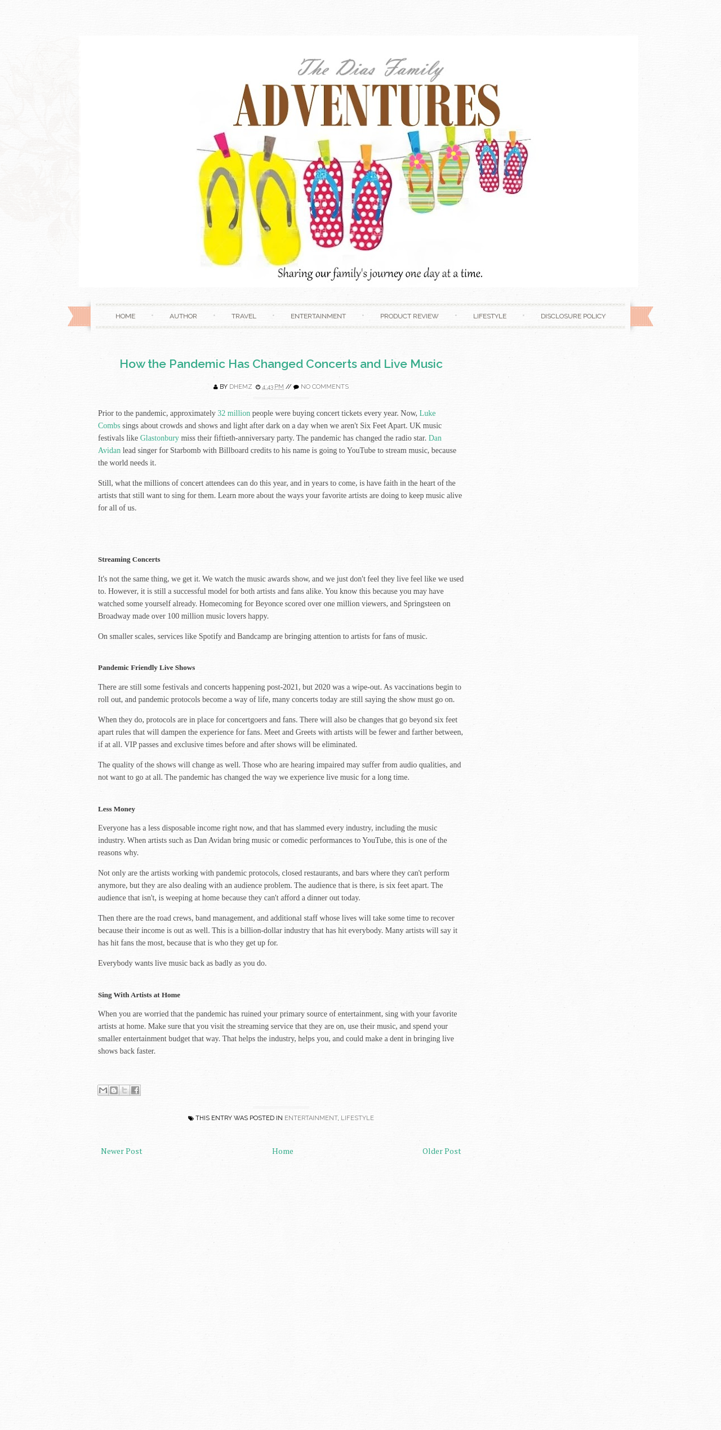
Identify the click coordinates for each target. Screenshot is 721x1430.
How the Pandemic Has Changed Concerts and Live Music (281, 364)
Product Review (409, 316)
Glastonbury (159, 438)
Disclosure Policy (573, 316)
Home (125, 316)
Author (183, 316)
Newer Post (122, 1150)
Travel (244, 316)
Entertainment (318, 316)
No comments (325, 386)
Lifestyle (489, 316)
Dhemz (240, 386)
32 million (233, 413)
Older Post (441, 1150)
